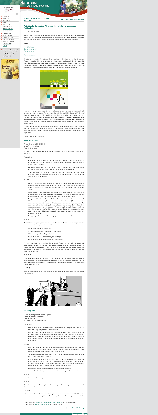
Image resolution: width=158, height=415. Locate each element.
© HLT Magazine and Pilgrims (79, 414)
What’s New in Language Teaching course (49, 402)
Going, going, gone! (30, 49)
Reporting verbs (29, 51)
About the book (29, 47)
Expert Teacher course (42, 404)
